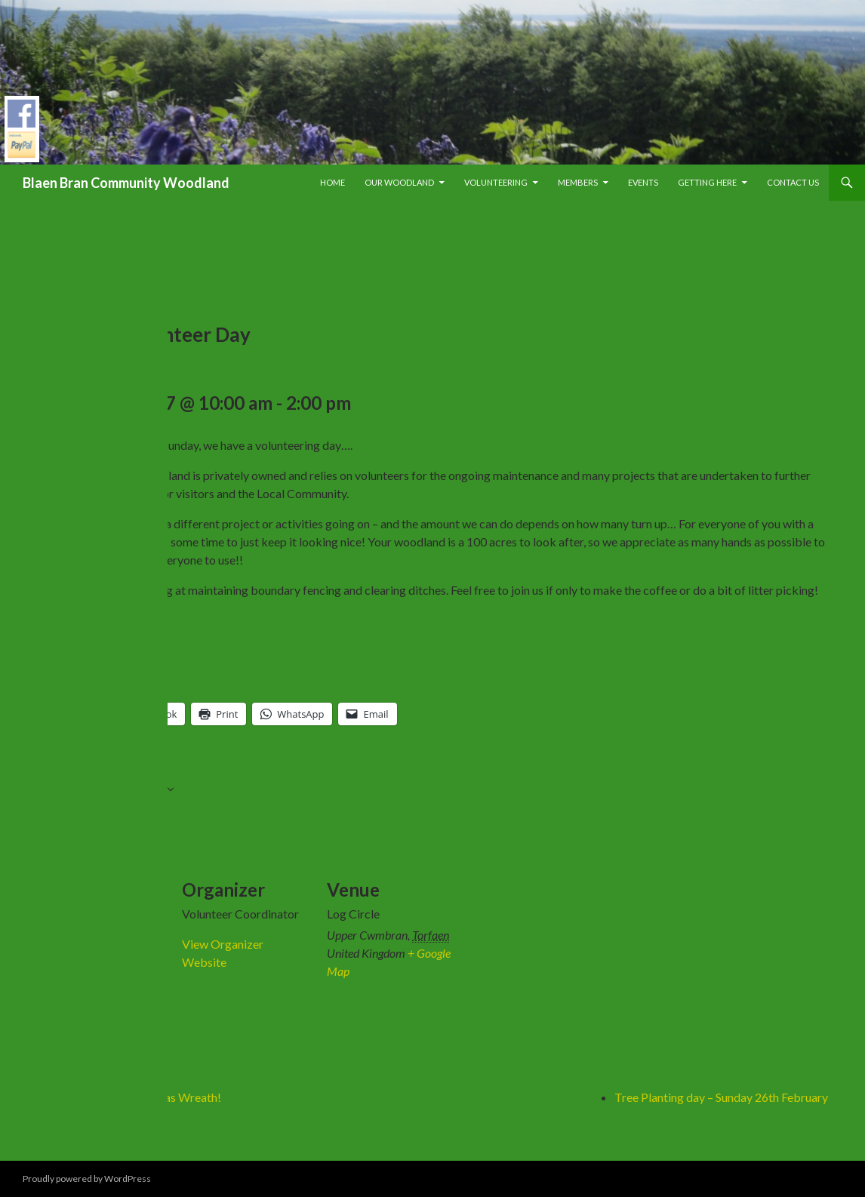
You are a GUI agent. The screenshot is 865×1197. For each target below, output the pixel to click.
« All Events (66, 239)
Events (643, 182)
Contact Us (793, 182)
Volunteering (496, 182)
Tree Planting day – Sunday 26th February (721, 1097)
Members (578, 182)
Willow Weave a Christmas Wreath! (129, 1097)
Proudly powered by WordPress (87, 1178)
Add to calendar (115, 791)
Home (332, 182)
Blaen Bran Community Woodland (126, 182)
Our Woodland (399, 182)
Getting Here (707, 182)
